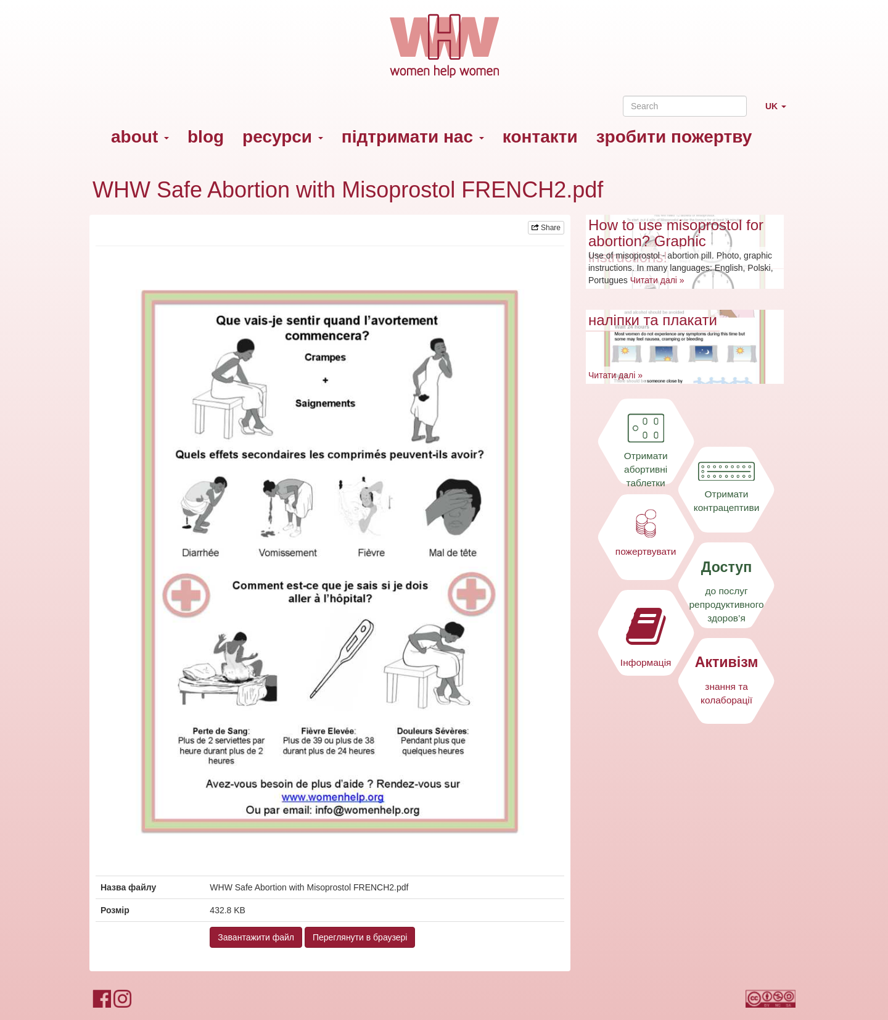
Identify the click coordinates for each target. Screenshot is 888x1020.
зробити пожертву (674, 136)
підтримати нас (413, 136)
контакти (540, 136)
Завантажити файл (256, 937)
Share (546, 227)
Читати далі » (657, 280)
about (140, 136)
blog (205, 136)
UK (780, 111)
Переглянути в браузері (360, 937)
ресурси (282, 136)
